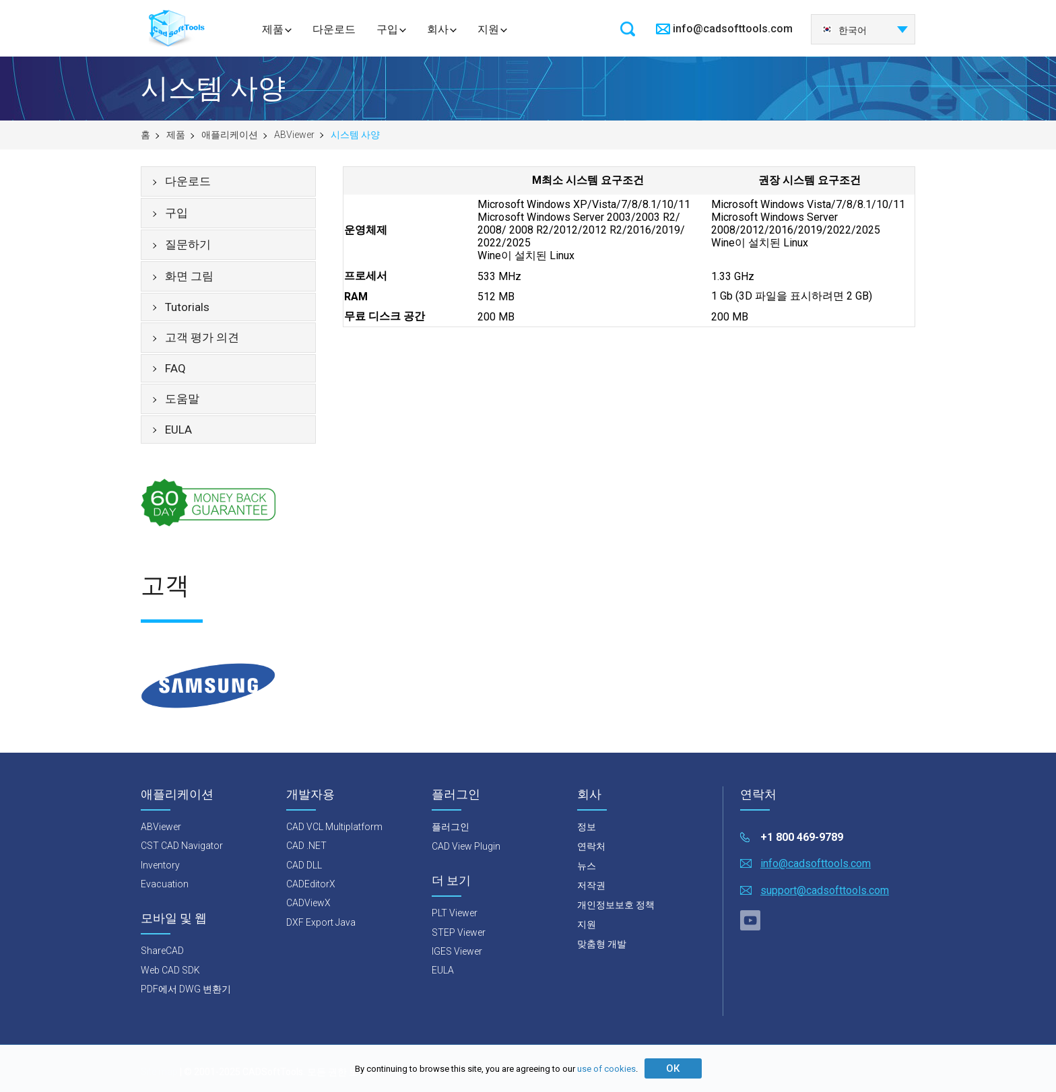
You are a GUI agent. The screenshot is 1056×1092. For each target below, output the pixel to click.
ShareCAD (162, 950)
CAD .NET (306, 845)
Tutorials (187, 307)
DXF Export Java (321, 922)
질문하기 (188, 244)
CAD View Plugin (466, 846)
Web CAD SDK (170, 970)
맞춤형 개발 (601, 944)
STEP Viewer (459, 932)
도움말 (182, 398)
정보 (586, 826)
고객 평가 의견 (202, 337)
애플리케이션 (229, 134)
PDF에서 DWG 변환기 (186, 989)
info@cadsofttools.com (733, 28)
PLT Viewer (454, 913)
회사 (438, 29)
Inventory (160, 865)
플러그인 (450, 826)
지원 (488, 29)
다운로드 (334, 29)
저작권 (591, 885)
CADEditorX (310, 884)
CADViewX (308, 902)
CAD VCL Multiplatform (334, 826)
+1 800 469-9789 (801, 837)
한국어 (844, 30)
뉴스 (586, 865)
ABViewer (294, 134)
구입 (387, 29)
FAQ (175, 368)
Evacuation (165, 884)
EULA (178, 429)
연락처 (591, 846)
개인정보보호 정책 (616, 904)
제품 (273, 29)
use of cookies (606, 1069)
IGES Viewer (457, 951)
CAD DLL (304, 865)
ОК (673, 1068)
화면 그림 (189, 276)
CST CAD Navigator (182, 845)
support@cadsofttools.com (824, 890)
